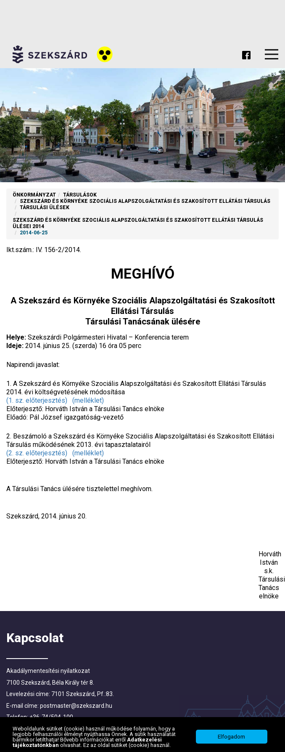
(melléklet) (88, 400)
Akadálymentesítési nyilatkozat (48, 670)
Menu (271, 54)
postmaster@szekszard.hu (76, 705)
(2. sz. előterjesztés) (36, 453)
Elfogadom (231, 738)
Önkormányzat (34, 195)
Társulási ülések (44, 207)
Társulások (80, 195)
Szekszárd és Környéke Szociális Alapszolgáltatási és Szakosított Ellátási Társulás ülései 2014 (138, 223)
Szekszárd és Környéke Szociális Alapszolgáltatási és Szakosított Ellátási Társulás (145, 201)
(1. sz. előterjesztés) (36, 400)
